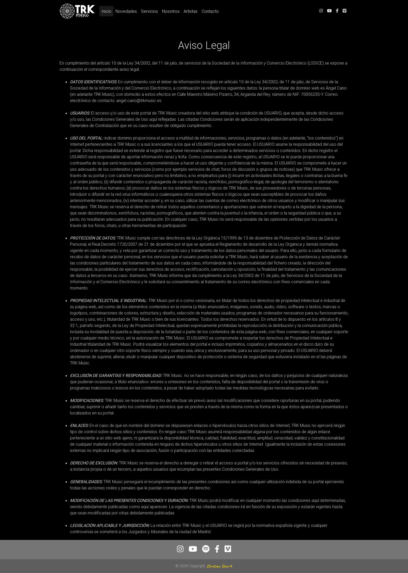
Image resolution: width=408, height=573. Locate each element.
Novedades (126, 12)
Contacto (210, 12)
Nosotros (171, 12)
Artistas (190, 12)
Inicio (107, 12)
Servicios (149, 12)
